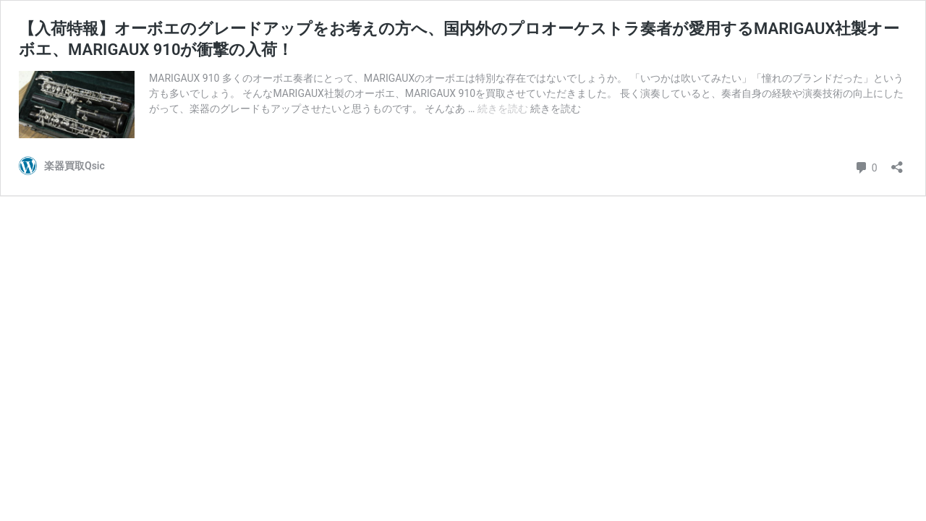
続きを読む (503, 108)
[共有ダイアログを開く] (897, 162)
